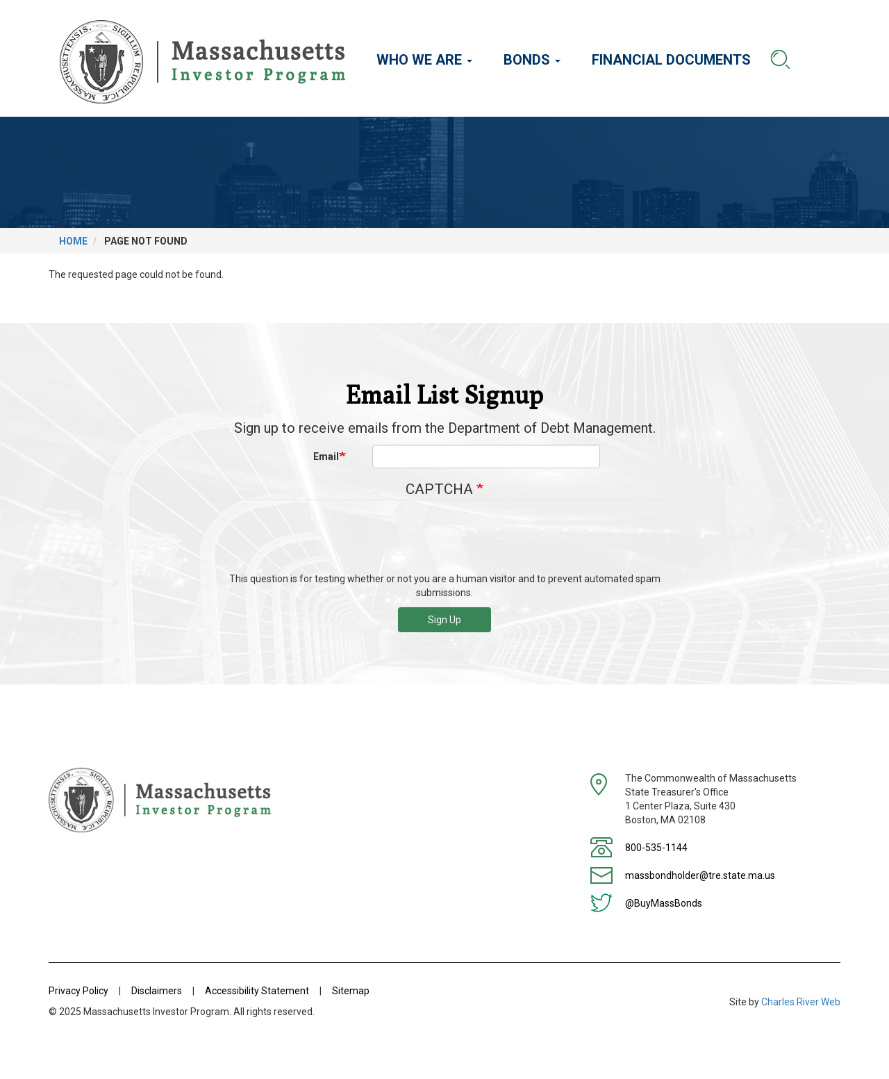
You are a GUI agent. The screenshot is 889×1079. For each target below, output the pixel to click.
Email (326, 456)
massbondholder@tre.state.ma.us (700, 875)
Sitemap (350, 990)
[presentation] (444, 541)
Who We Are (424, 59)
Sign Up (444, 619)
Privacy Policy (78, 990)
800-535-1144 (656, 847)
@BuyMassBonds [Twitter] (663, 903)
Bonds (532, 59)
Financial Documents (671, 59)
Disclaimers (156, 990)
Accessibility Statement (257, 990)
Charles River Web (800, 1001)
